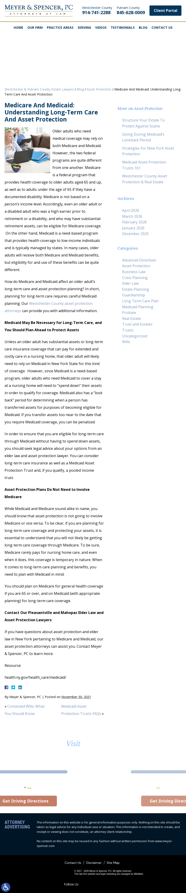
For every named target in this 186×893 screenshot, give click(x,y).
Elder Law (130, 283)
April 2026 (130, 210)
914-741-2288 (97, 10)
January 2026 (133, 227)
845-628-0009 (131, 10)
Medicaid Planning (137, 306)
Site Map (113, 863)
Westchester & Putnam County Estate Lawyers (39, 89)
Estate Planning (135, 289)
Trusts (128, 330)
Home (18, 27)
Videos (101, 27)
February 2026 (134, 222)
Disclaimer (94, 863)
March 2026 (132, 216)
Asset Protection (99, 89)
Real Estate (131, 318)
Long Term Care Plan (140, 300)
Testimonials (123, 27)
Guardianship (133, 295)
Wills (126, 341)
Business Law (133, 271)
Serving (84, 27)
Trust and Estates (137, 324)
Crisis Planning (135, 277)
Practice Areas (60, 27)
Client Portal (165, 10)
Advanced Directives (139, 260)
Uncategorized (134, 336)
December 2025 (135, 233)
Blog (143, 27)
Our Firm (35, 27)
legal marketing (108, 874)
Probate (129, 312)
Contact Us (162, 27)
